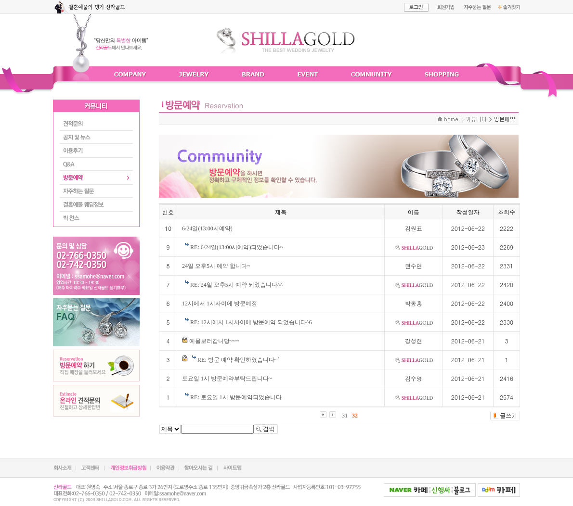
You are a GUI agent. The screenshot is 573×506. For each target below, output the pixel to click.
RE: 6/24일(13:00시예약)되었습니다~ (236, 247)
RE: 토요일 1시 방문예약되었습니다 (236, 397)
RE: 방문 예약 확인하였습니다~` (238, 359)
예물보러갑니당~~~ (214, 341)
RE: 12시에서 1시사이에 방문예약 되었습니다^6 (251, 322)
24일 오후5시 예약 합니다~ (216, 266)
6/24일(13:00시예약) (207, 228)
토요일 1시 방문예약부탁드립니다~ (227, 378)
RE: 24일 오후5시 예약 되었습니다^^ (236, 284)
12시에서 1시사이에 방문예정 (219, 303)
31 (345, 415)
